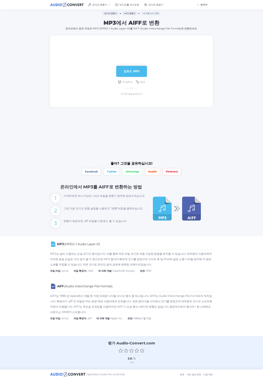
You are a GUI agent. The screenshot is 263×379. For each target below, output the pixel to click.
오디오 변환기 (99, 4)
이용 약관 (208, 374)
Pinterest (172, 171)
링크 (140, 82)
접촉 (182, 374)
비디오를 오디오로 (127, 4)
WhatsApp (132, 171)
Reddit (152, 171)
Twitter (112, 171)
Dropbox (125, 82)
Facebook (91, 171)
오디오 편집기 (153, 4)
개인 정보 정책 (194, 374)
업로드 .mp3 (131, 71)
